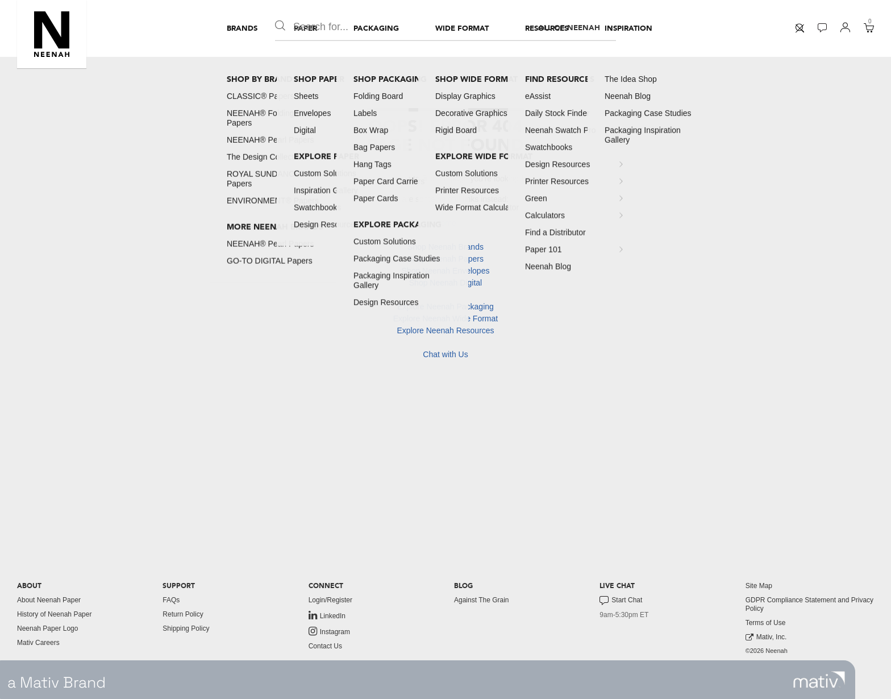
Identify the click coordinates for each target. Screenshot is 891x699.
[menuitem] (242, 28)
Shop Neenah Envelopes (446, 270)
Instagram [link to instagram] (329, 631)
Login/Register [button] (330, 600)
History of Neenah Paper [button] (54, 614)
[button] (51, 34)
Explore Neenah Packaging (445, 306)
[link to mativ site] (819, 679)
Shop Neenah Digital (445, 282)
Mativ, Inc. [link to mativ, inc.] (766, 637)
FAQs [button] (171, 600)
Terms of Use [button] (766, 623)
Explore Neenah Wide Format (445, 318)
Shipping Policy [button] (186, 628)
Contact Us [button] (325, 646)
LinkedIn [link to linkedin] (327, 615)
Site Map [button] (759, 586)
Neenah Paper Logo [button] (47, 628)
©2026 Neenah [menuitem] (767, 650)
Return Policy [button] (183, 614)
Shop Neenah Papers (445, 258)
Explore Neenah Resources (445, 330)
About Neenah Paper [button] (49, 600)
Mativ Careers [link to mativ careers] (38, 643)
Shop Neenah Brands (445, 246)
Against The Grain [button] (481, 600)
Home (445, 223)
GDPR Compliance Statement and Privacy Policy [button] (809, 604)
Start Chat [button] (620, 600)
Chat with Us (445, 354)
